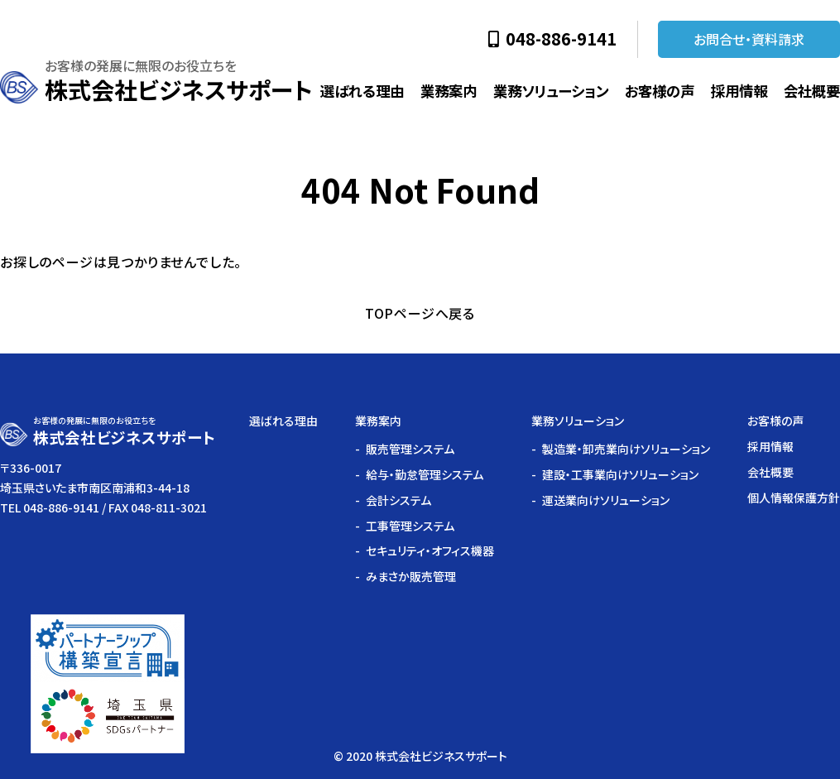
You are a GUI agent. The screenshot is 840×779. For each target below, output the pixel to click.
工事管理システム (410, 525)
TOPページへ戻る (420, 313)
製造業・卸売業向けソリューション (626, 448)
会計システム (398, 500)
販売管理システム (410, 448)
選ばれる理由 (362, 90)
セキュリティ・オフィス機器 (430, 550)
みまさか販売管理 (411, 576)
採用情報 (739, 90)
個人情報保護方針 (793, 497)
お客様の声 (659, 90)
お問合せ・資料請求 (749, 39)
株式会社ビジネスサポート (178, 89)
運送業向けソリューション (606, 500)
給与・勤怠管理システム (424, 474)
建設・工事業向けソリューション (620, 474)
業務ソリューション (550, 90)
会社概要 (812, 90)
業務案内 (448, 90)
